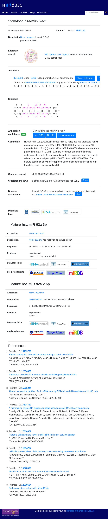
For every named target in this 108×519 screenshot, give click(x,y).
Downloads (42, 12)
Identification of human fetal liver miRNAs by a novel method (39, 471)
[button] (31, 56)
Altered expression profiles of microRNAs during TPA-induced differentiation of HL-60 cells (53, 391)
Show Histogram (85, 78)
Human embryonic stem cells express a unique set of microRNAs (41, 354)
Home (5, 12)
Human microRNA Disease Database (54, 194)
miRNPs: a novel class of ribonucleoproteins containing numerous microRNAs (47, 451)
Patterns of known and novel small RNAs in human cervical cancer (42, 435)
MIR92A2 (80, 30)
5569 (33, 78)
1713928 (18, 78)
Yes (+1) (39, 135)
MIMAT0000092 (36, 233)
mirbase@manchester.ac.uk (80, 511)
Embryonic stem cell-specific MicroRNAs (29, 488)
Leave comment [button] (66, 135)
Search (14, 12)
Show (85, 180)
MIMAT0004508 (36, 293)
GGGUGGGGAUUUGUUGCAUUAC (40, 82)
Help (32, 12)
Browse (23, 12)
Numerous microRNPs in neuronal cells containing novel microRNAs (43, 374)
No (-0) (50, 135)
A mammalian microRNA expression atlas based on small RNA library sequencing (49, 408)
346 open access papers (56, 54)
